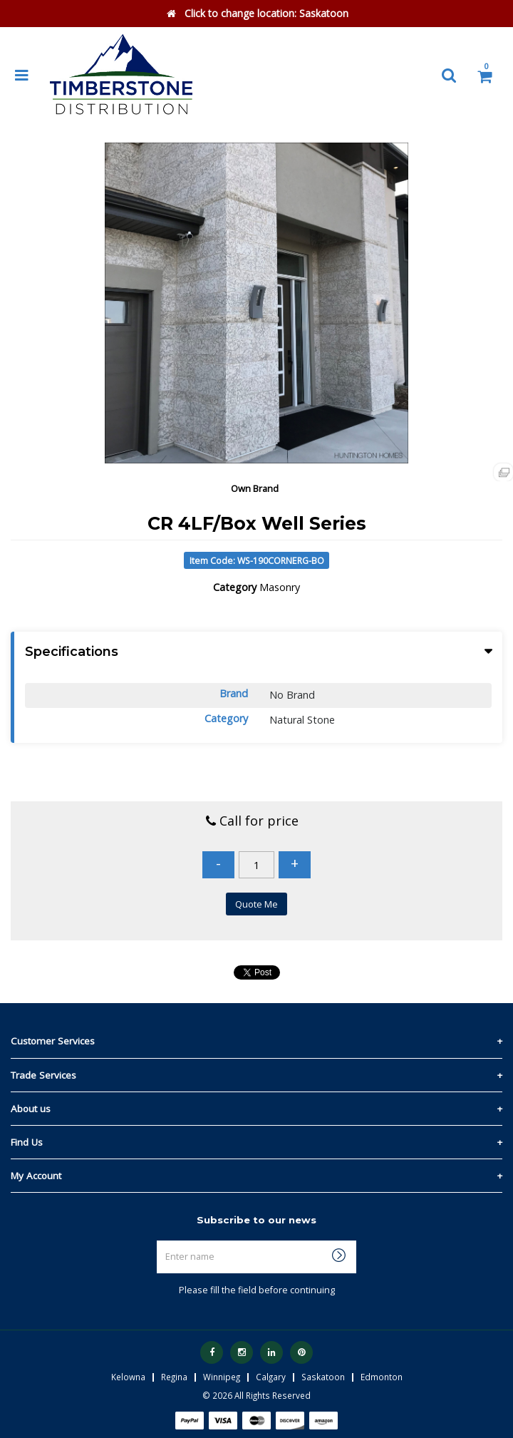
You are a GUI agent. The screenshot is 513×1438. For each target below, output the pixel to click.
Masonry (279, 587)
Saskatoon (323, 1376)
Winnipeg (221, 1376)
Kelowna (128, 1376)
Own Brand (255, 488)
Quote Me (256, 904)
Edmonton (382, 1376)
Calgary (271, 1376)
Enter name (260, 1240)
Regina (174, 1376)
